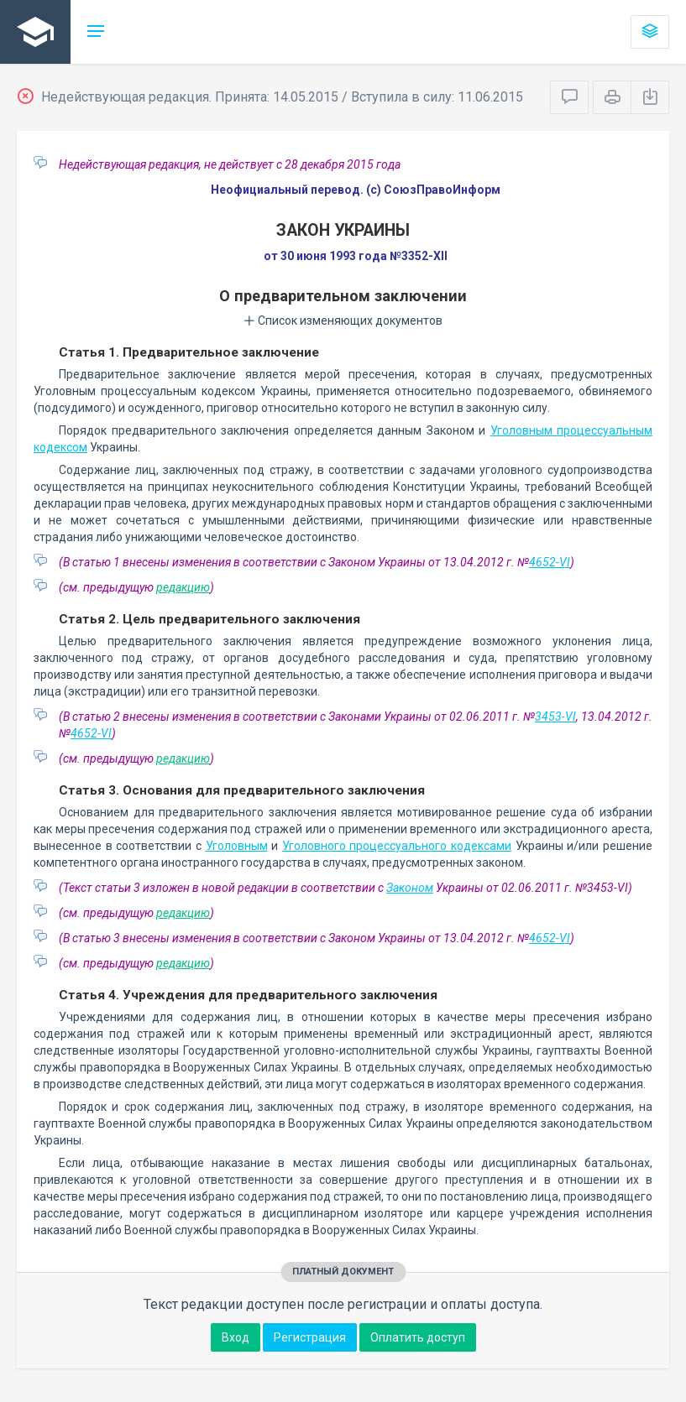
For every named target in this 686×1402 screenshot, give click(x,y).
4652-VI (549, 562)
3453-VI (555, 716)
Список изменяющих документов (343, 320)
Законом (409, 887)
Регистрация (310, 1337)
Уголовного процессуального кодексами (396, 845)
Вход (235, 1337)
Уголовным (237, 845)
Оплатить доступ (417, 1337)
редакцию (183, 587)
